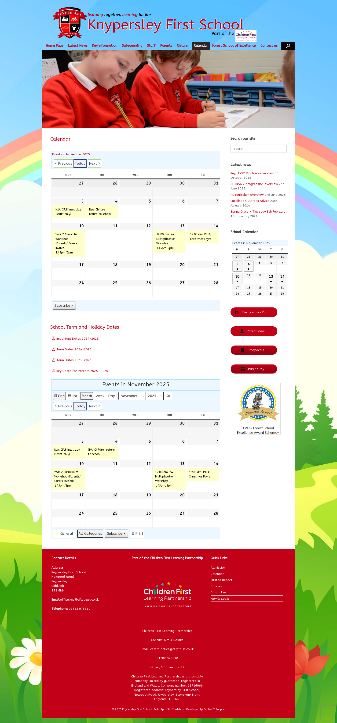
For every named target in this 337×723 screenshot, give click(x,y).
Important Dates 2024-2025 (77, 338)
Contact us (269, 46)
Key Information (104, 46)
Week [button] (100, 396)
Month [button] (87, 396)
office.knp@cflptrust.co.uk (79, 599)
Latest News (78, 46)
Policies (216, 586)
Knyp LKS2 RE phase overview (252, 173)
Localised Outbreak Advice (250, 201)
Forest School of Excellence (234, 46)
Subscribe (64, 305)
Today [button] (80, 163)
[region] (168, 89)
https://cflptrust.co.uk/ (167, 667)
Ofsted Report (221, 580)
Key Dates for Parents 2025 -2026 (82, 371)
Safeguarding (132, 46)
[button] (288, 46)
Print (137, 534)
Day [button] (111, 396)
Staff (151, 46)
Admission (218, 567)
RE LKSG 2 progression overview (254, 184)
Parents (166, 46)
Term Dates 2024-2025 (74, 349)
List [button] (72, 396)
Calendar (201, 46)
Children (183, 46)
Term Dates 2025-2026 (74, 360)
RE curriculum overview (247, 194)
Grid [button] (59, 396)
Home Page (54, 46)
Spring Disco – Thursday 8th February (258, 211)
